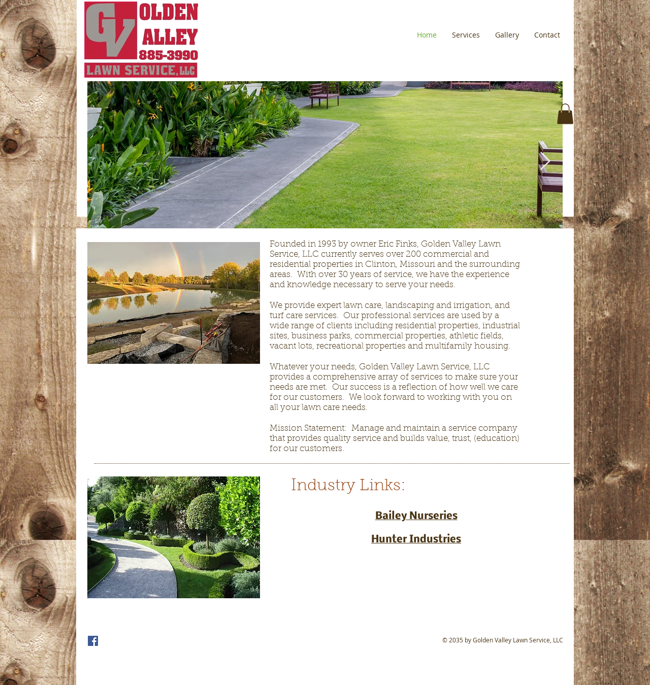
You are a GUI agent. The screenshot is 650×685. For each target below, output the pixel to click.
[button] (565, 114)
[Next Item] (545, 162)
